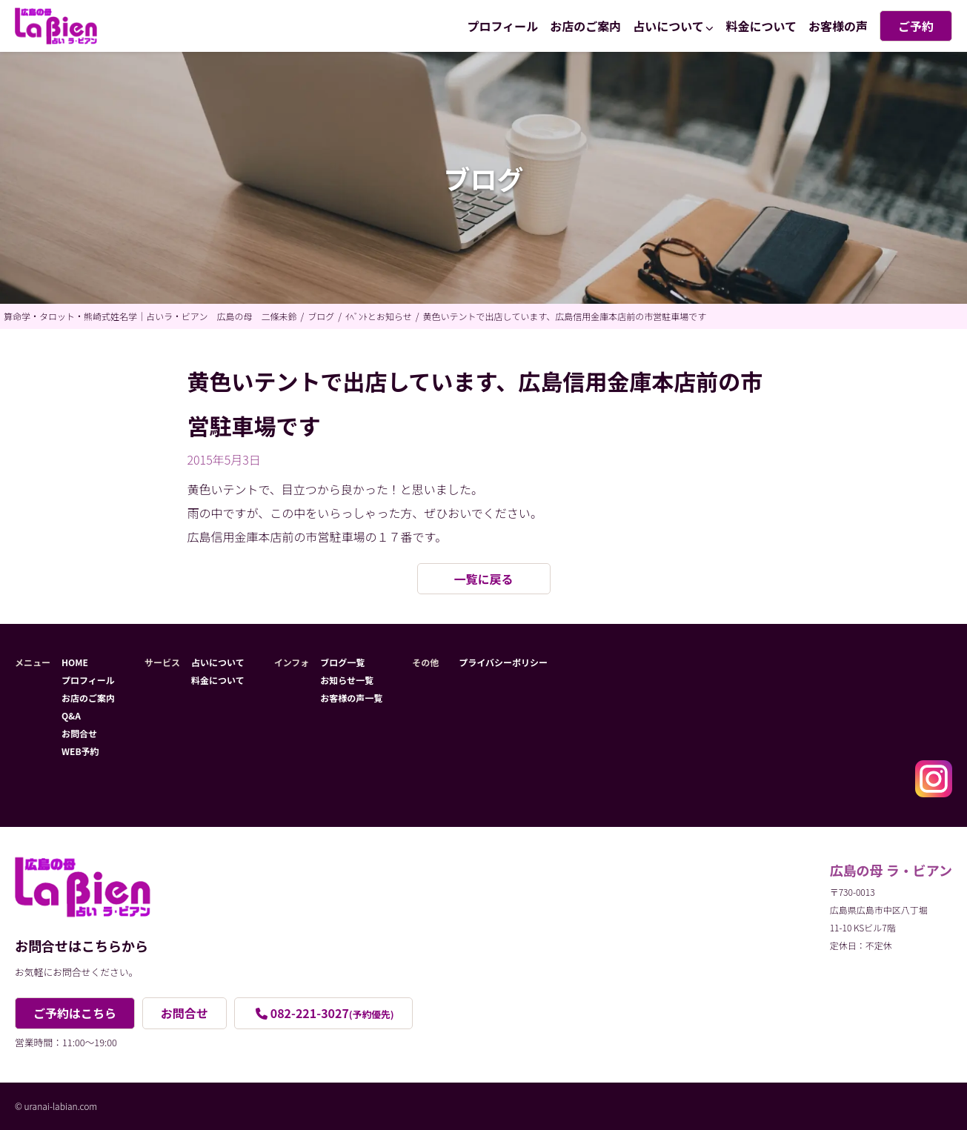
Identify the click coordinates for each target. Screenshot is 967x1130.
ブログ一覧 (342, 662)
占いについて (668, 26)
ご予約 (916, 26)
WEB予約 (80, 751)
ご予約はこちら (74, 1013)
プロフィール (503, 26)
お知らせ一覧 (346, 680)
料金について (761, 26)
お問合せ (79, 733)
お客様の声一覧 (351, 697)
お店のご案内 (585, 26)
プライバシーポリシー (503, 662)
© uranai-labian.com (56, 1106)
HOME (75, 662)
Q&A (71, 715)
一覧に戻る (483, 579)
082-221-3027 (332, 1013)
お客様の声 (838, 26)
